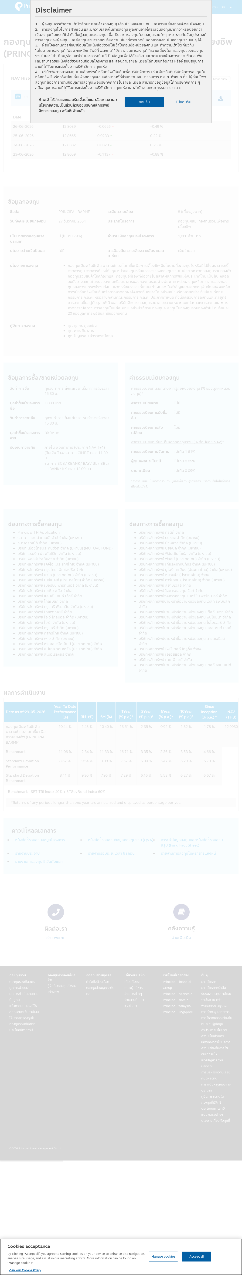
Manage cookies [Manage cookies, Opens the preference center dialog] (163, 1256)
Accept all (196, 1256)
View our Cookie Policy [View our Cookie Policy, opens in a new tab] (25, 1270)
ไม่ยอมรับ (183, 102)
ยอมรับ (144, 102)
